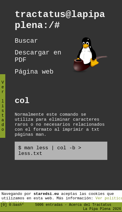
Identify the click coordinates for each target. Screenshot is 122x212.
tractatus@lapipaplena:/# (60, 21)
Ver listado (2, 111)
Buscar (26, 45)
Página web (34, 80)
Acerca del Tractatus (90, 203)
